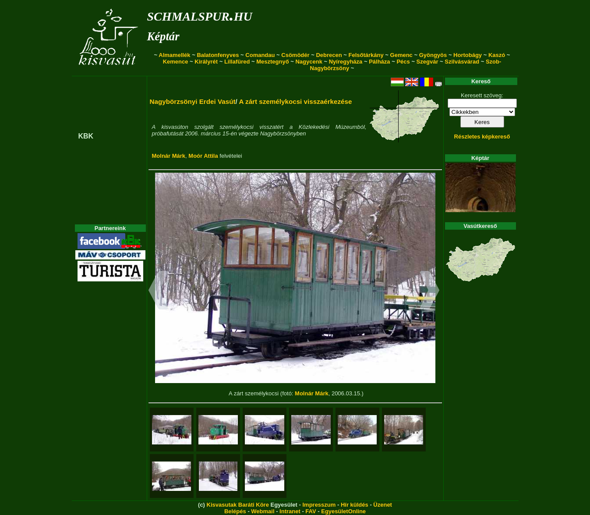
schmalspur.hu (199, 15)
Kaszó (496, 55)
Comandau (260, 55)
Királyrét (206, 61)
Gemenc (401, 55)
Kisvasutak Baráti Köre (238, 504)
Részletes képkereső (482, 136)
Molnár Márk (169, 156)
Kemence (175, 61)
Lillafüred (237, 61)
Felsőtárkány (366, 55)
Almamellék (174, 55)
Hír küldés (354, 504)
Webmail (262, 511)
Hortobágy (467, 55)
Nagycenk (308, 61)
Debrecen (329, 55)
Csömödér (295, 55)
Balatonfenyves (218, 55)
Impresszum (319, 504)
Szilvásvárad (462, 61)
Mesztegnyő (272, 61)
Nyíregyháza (346, 61)
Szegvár (427, 61)
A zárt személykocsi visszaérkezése (295, 101)
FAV (310, 511)
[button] (158, 291)
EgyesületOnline (343, 511)
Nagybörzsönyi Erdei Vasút (193, 101)
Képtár (163, 36)
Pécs (403, 61)
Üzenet (382, 504)
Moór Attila (203, 156)
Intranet (289, 511)
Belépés (235, 511)
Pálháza (379, 61)
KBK (86, 136)
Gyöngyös (433, 55)
